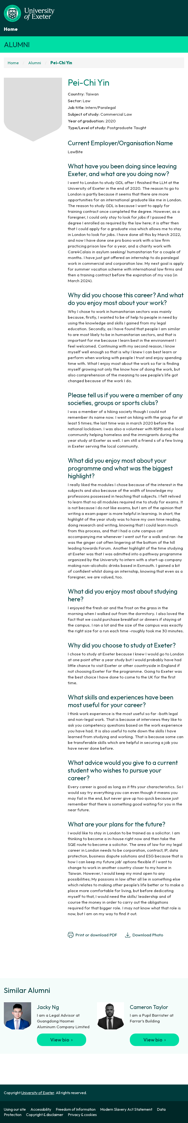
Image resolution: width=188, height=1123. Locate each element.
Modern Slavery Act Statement (126, 1109)
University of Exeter (37, 1092)
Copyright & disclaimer (44, 1114)
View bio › (61, 1040)
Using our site (15, 1109)
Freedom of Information (76, 1109)
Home (11, 29)
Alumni (17, 44)
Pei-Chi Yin (61, 62)
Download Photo (144, 935)
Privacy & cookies (82, 1114)
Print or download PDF (92, 935)
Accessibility (40, 1109)
